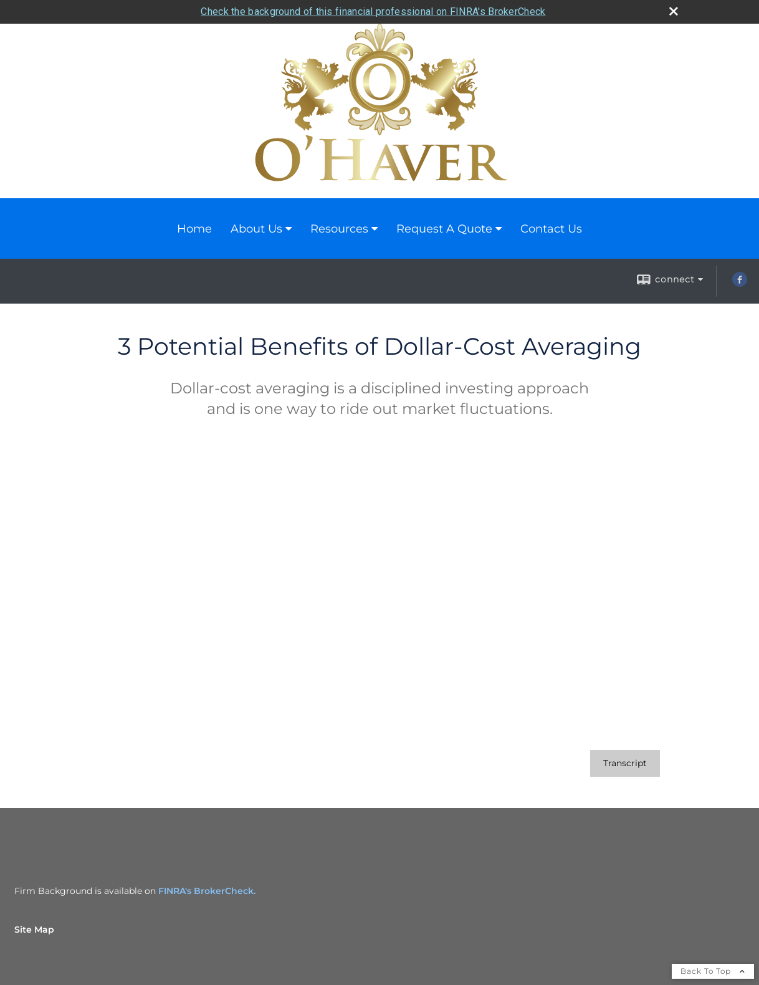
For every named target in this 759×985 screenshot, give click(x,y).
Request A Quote (444, 229)
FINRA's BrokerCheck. (206, 890)
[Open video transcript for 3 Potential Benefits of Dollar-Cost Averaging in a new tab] (625, 763)
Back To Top (712, 971)
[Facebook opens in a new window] (739, 283)
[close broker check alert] (674, 11)
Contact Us (551, 229)
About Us (256, 229)
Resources (339, 229)
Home (194, 229)
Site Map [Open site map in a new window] (34, 929)
